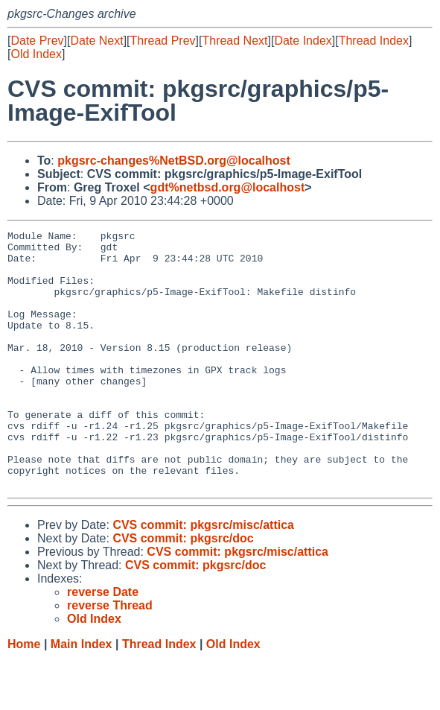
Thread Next (234, 40)
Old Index (35, 54)
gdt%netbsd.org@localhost (227, 187)
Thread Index (374, 40)
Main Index (81, 695)
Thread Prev (163, 40)
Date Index (302, 40)
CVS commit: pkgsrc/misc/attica (203, 576)
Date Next (96, 40)
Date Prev (36, 40)
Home (23, 695)
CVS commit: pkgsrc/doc (182, 589)
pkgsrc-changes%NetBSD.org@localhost (173, 160)
